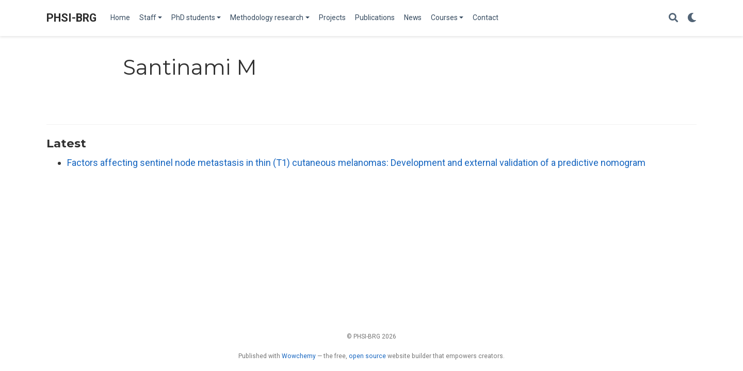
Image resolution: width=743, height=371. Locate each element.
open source (367, 356)
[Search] (673, 18)
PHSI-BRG (71, 17)
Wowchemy (299, 356)
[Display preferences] (692, 18)
